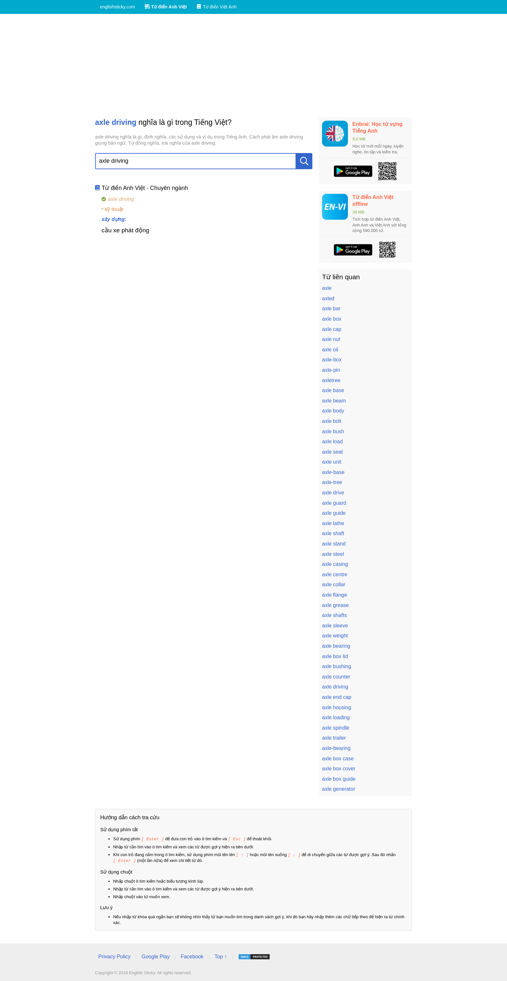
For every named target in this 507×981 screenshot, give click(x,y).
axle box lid (335, 656)
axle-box (331, 359)
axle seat (332, 452)
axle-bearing (336, 748)
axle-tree (332, 482)
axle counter (336, 676)
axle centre (334, 574)
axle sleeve (335, 625)
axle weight (335, 635)
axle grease (335, 605)
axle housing (336, 707)
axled (328, 298)
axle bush (333, 431)
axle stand (334, 543)
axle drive (333, 492)
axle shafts (334, 615)
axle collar (333, 584)
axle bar (331, 308)
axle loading (336, 717)
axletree (331, 380)
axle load (332, 441)
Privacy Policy (114, 955)
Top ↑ (220, 955)
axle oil (330, 349)
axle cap (331, 329)
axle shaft (333, 533)
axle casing (335, 564)
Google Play (156, 955)
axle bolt (331, 421)
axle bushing (336, 666)
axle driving (335, 686)
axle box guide (338, 779)
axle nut (331, 339)
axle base (333, 390)
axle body (333, 410)
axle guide (334, 513)
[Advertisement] (253, 65)
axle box (331, 319)
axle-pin (331, 370)
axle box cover (338, 768)
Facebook (192, 955)
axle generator (338, 789)
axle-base (333, 472)
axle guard (334, 503)
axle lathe (333, 523)
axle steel (333, 554)
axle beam (334, 400)
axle (326, 288)
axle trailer (334, 738)
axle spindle (336, 728)
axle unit (331, 462)
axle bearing (336, 646)
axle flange (334, 595)
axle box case (338, 758)
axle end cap (336, 697)
